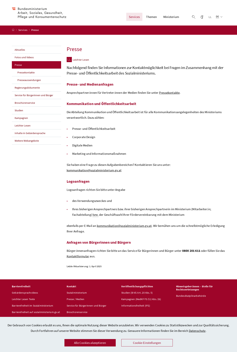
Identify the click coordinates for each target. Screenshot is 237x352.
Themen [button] (151, 17)
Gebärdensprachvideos (25, 292)
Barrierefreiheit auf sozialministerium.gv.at (36, 312)
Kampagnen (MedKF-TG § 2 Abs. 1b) (141, 299)
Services (23, 30)
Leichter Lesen (23, 125)
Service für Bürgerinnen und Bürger (34, 95)
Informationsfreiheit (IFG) (135, 305)
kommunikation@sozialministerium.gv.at (94, 170)
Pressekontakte (26, 72)
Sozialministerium (77, 292)
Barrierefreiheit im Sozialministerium (32, 305)
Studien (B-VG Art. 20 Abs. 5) (137, 292)
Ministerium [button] (171, 17)
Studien (19, 110)
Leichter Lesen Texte (23, 299)
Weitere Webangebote (27, 140)
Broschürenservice (25, 102)
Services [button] (134, 17)
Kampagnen (21, 118)
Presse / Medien (75, 299)
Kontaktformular (78, 256)
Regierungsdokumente (27, 87)
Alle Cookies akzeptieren (90, 343)
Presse (26, 65)
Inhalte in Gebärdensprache (30, 133)
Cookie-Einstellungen (147, 343)
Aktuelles (20, 49)
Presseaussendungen (29, 80)
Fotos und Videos (24, 57)
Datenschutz (197, 331)
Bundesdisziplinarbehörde (191, 295)
